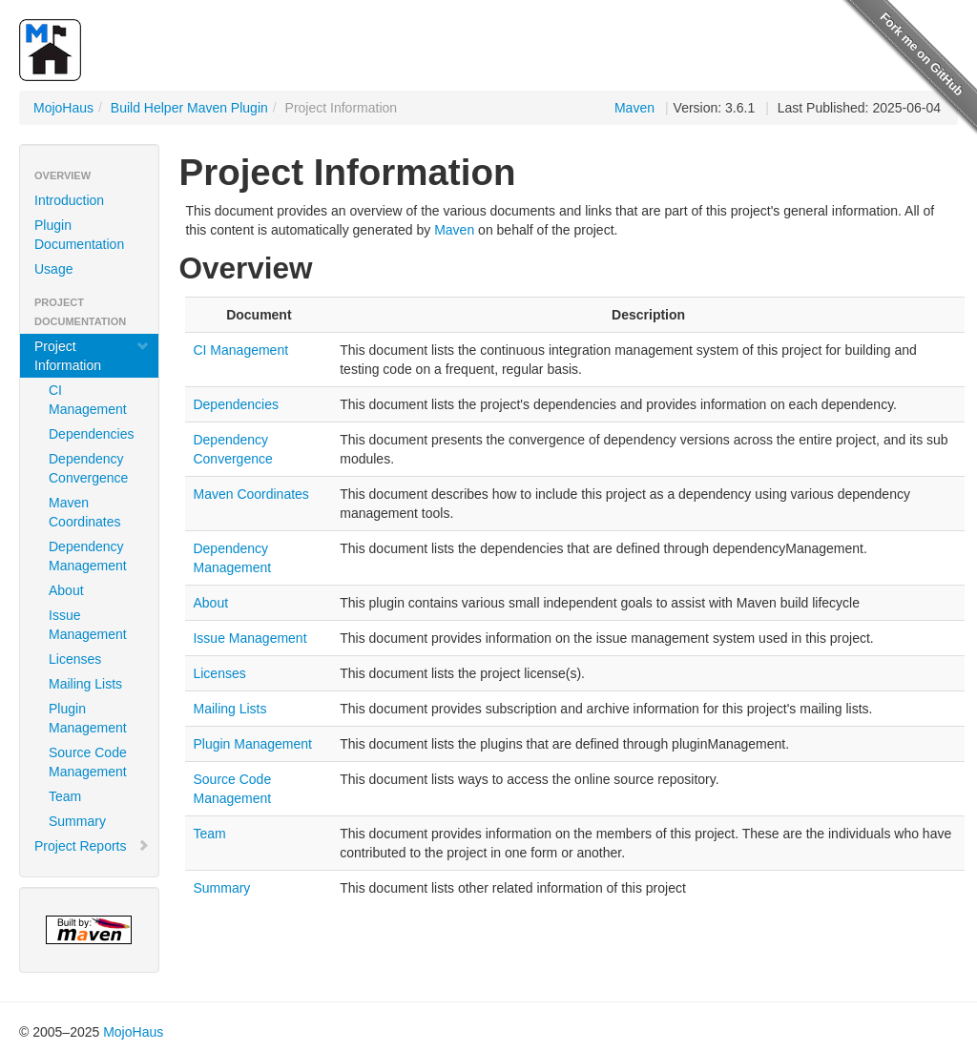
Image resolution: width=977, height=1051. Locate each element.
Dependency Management (88, 556)
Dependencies (92, 434)
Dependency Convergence (88, 468)
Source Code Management (88, 762)
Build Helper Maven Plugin (189, 107)
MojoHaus (63, 107)
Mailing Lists (85, 683)
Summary (77, 821)
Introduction (69, 200)
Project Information (92, 356)
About (66, 590)
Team (65, 796)
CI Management (88, 399)
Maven (634, 107)
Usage (53, 269)
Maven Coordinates (85, 512)
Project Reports (92, 846)
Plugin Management (88, 718)
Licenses (75, 659)
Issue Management (88, 625)
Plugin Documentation (79, 234)
